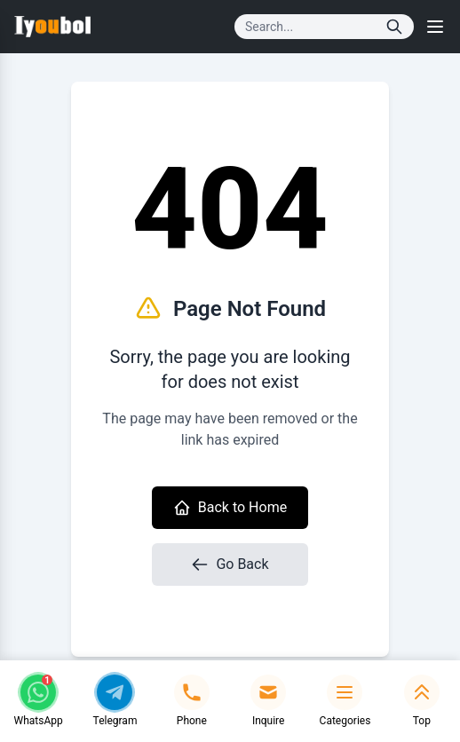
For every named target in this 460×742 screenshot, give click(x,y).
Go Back (229, 564)
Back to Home (230, 508)
